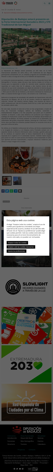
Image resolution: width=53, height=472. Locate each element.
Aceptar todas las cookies (17, 243)
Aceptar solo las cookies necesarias (21, 247)
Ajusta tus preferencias (16, 251)
